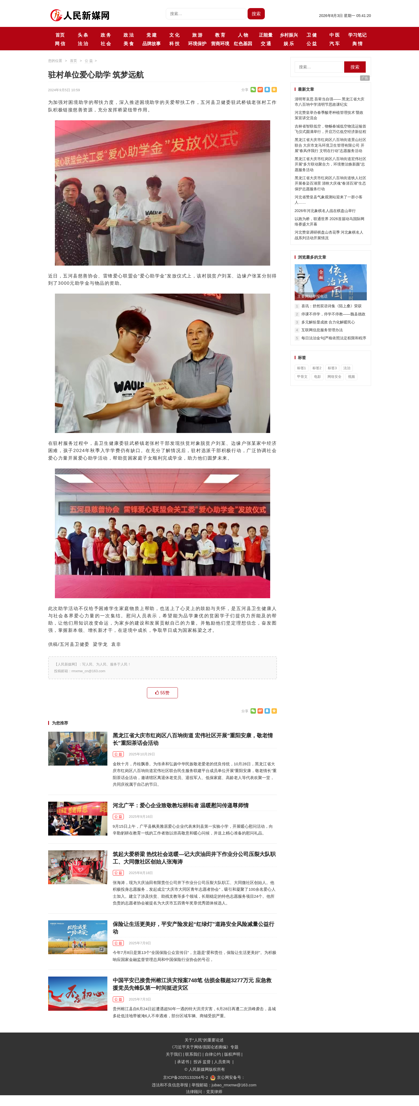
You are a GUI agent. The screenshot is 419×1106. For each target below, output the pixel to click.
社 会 (106, 43)
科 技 (174, 43)
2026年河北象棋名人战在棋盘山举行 (325, 211)
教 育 (220, 35)
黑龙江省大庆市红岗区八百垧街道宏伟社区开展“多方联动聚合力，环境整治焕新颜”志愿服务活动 (330, 164)
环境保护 (197, 43)
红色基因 (243, 43)
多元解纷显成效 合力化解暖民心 (328, 322)
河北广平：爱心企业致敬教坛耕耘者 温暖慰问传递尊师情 (181, 805)
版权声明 (232, 1054)
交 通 (266, 43)
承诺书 (183, 1061)
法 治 (83, 43)
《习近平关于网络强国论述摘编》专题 (204, 1047)
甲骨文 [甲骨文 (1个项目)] (302, 377)
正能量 (266, 35)
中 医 (334, 35)
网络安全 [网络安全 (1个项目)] (334, 377)
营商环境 (220, 43)
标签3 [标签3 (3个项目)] (332, 368)
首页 (60, 35)
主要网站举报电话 (312, 296)
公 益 (312, 43)
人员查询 (222, 1061)
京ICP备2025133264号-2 (185, 1077)
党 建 (151, 35)
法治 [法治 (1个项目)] (346, 368)
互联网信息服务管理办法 (322, 330)
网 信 (60, 43)
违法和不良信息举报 (170, 1085)
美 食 (129, 43)
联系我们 (193, 1054)
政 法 (129, 35)
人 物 (243, 35)
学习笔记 (357, 35)
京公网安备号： (227, 1077)
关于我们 (174, 1054)
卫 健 (312, 35)
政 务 (106, 35)
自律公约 (213, 1054)
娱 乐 (289, 43)
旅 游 (197, 35)
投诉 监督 (202, 1061)
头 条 (83, 35)
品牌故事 (151, 43)
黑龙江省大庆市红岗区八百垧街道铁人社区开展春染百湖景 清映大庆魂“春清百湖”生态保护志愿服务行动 (330, 183)
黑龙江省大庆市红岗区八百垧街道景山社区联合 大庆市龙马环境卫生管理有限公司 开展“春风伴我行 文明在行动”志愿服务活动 (330, 145)
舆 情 (357, 43)
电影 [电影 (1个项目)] (317, 377)
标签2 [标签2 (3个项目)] (316, 368)
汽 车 (334, 43)
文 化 (174, 35)
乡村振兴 (289, 35)
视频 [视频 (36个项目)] (351, 377)
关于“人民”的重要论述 (204, 1040)
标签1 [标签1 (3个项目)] (301, 368)
